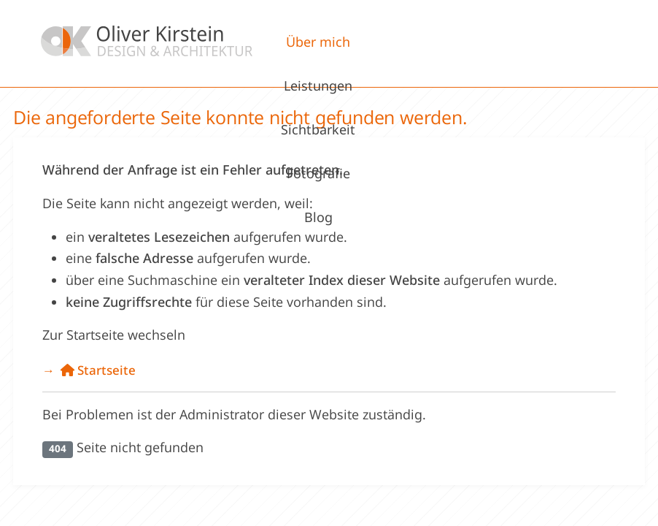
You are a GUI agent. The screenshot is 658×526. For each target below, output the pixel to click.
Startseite (98, 370)
